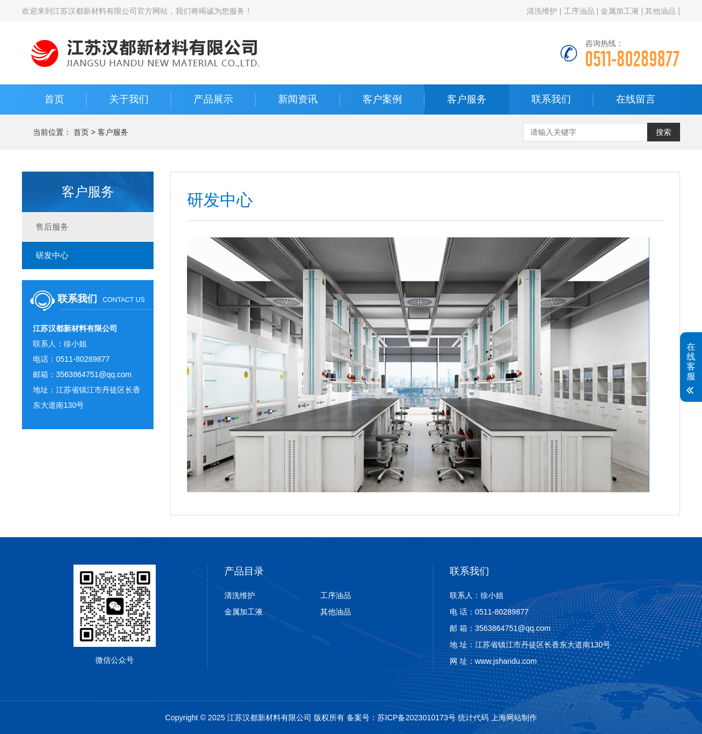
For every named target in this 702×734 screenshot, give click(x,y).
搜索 (663, 132)
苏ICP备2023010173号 (416, 717)
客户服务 (466, 99)
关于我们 (129, 99)
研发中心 (52, 255)
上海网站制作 (514, 717)
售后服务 (52, 226)
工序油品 (579, 11)
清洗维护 (541, 11)
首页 (54, 99)
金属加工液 (620, 11)
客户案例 (382, 99)
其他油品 (660, 11)
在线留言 (635, 99)
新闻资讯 (298, 99)
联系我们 (551, 99)
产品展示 (213, 99)
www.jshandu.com (506, 661)
